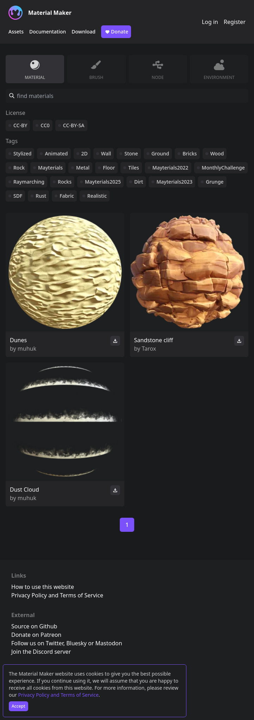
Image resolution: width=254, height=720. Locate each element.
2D (84, 153)
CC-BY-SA (74, 125)
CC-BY (20, 125)
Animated (56, 153)
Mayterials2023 (174, 181)
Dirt (138, 181)
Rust (41, 195)
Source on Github (34, 626)
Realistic (97, 195)
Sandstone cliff (153, 340)
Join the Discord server (41, 652)
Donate (116, 31)
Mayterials (50, 167)
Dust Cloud (24, 489)
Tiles (133, 167)
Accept (18, 706)
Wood (217, 153)
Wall (106, 153)
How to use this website (42, 587)
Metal (82, 167)
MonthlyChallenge (223, 167)
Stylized (22, 153)
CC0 (45, 125)
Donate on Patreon (36, 635)
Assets (16, 31)
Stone (131, 153)
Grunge (214, 181)
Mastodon (108, 643)
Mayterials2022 (170, 167)
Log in (210, 22)
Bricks (189, 153)
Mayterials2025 (103, 181)
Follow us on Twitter (37, 643)
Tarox (149, 348)
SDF (17, 195)
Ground (160, 153)
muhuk (27, 348)
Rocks (65, 181)
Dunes (18, 340)
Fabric (67, 195)
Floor (109, 167)
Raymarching (28, 181)
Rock (19, 167)
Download (83, 31)
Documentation (47, 31)
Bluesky (76, 643)
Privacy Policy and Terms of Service (58, 694)
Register (235, 22)
